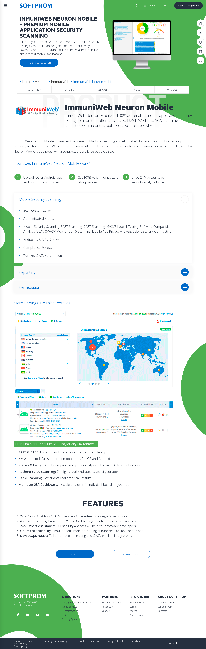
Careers (134, 606)
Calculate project (131, 554)
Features (69, 89)
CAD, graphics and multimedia (77, 602)
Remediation (29, 287)
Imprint (133, 610)
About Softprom (172, 597)
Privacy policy (20, 646)
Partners (110, 597)
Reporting (27, 272)
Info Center (139, 597)
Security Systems (71, 619)
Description (34, 89)
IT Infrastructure (70, 610)
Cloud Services (69, 606)
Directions (71, 597)
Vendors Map (165, 606)
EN (165, 5)
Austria (151, 5)
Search (136, 6)
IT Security (67, 615)
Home (26, 81)
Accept (173, 643)
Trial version (75, 554)
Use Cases (103, 89)
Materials (171, 89)
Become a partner (111, 602)
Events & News (137, 602)
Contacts (162, 610)
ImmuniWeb (60, 81)
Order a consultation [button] (39, 62)
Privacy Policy (136, 615)
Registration (194, 5)
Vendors (41, 81)
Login (180, 5)
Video (137, 89)
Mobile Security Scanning (40, 199)
